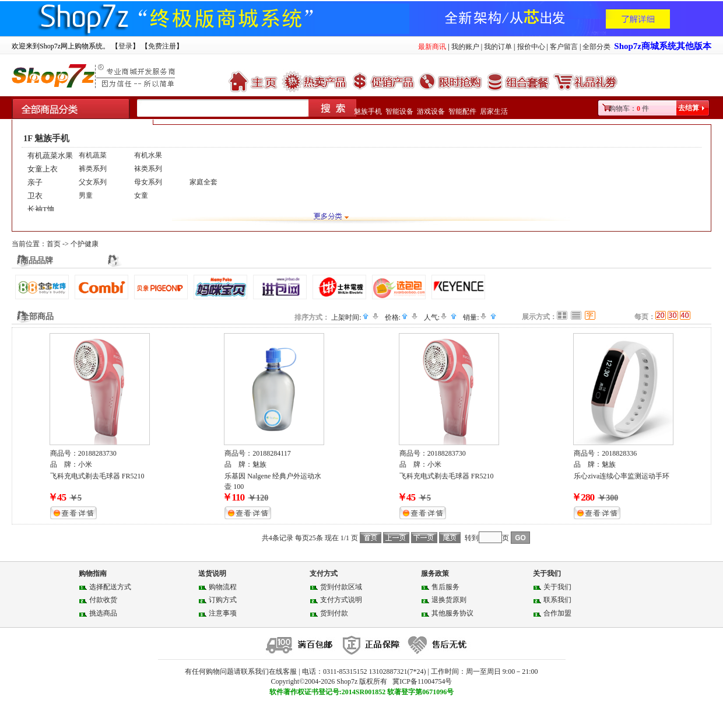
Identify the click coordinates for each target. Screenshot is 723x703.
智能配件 (462, 111)
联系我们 (557, 600)
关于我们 (557, 587)
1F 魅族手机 (46, 138)
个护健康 (85, 244)
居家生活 (494, 111)
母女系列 (148, 182)
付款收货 (103, 600)
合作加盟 (557, 613)
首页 (54, 244)
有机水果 (148, 155)
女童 (141, 195)
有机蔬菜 (93, 155)
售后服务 (445, 587)
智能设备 (399, 111)
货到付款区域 (341, 587)
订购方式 (223, 600)
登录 (125, 46)
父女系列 (93, 182)
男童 (86, 195)
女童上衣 (42, 169)
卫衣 (35, 195)
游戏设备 (431, 111)
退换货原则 (448, 600)
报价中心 (531, 47)
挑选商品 (103, 613)
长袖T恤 (41, 209)
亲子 (35, 182)
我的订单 (498, 47)
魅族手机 (368, 111)
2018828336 (619, 453)
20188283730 (97, 453)
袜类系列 (148, 169)
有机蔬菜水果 (50, 155)
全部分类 (596, 47)
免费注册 (162, 46)
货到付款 (334, 613)
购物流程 (223, 587)
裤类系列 (93, 169)
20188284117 (271, 453)
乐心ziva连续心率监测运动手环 (621, 476)
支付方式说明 (341, 600)
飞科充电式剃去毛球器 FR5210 (97, 476)
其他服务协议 (452, 613)
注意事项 (223, 613)
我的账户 (465, 47)
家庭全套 (203, 182)
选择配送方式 (110, 587)
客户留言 (564, 47)
